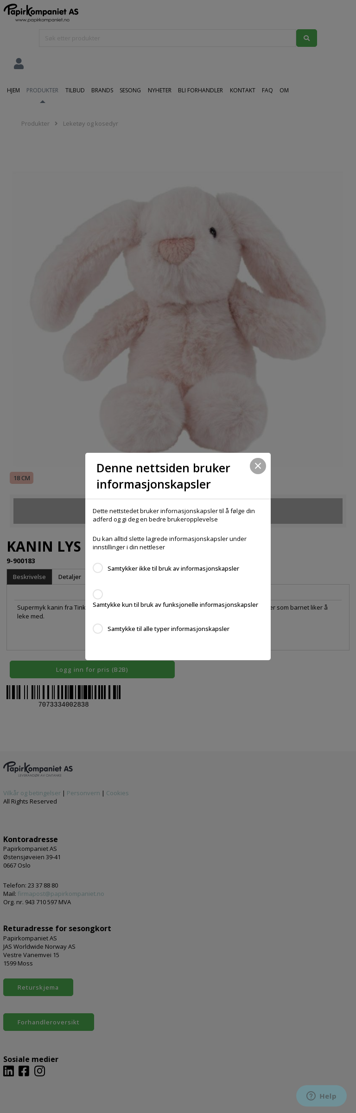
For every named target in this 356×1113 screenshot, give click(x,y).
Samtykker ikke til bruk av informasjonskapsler (173, 568)
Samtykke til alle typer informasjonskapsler (168, 628)
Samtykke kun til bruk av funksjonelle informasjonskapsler (175, 604)
